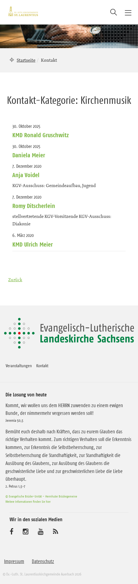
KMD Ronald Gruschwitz (40, 135)
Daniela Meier (28, 155)
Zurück (15, 280)
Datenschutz (43, 561)
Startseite (26, 60)
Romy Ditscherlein (33, 205)
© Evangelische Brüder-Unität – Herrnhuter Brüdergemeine (41, 496)
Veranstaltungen (19, 365)
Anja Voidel (26, 175)
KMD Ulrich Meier (32, 244)
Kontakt (42, 365)
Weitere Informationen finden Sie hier (27, 501)
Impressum (14, 561)
